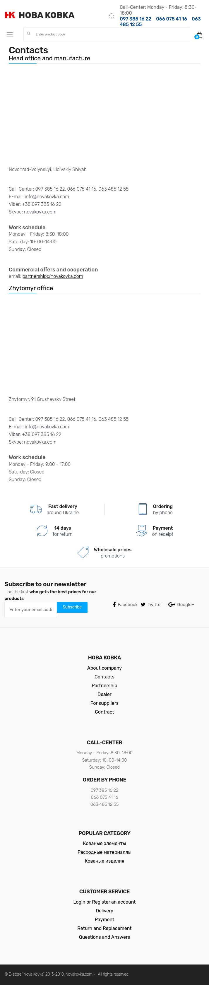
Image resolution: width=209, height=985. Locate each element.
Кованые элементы (104, 843)
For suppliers (104, 703)
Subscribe (72, 607)
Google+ (181, 605)
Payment (104, 919)
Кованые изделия (104, 861)
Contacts (104, 677)
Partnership (104, 685)
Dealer (104, 694)
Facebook (125, 605)
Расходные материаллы (104, 852)
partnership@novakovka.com (53, 276)
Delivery (104, 911)
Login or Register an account (104, 902)
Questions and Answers (104, 937)
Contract (104, 712)
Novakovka (75, 974)
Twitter (151, 605)
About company (104, 668)
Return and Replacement (104, 928)
